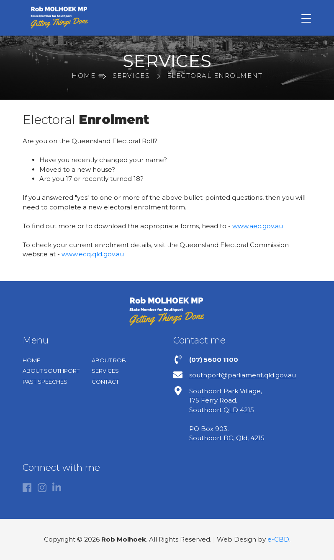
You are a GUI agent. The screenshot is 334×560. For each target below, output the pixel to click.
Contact (105, 381)
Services (105, 370)
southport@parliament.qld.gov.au (242, 375)
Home (31, 360)
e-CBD (278, 539)
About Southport (51, 370)
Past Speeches (45, 381)
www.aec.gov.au (257, 226)
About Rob (109, 360)
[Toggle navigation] (306, 18)
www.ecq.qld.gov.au (93, 254)
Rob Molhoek (59, 17)
